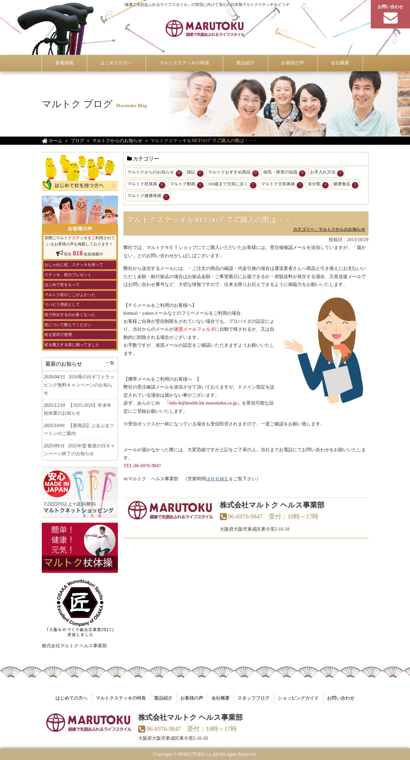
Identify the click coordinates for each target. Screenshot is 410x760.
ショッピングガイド (298, 698)
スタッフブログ (254, 698)
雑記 (195, 173)
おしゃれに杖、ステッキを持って (73, 265)
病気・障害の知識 (284, 173)
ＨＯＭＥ (219, 478)
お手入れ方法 (327, 173)
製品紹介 (163, 698)
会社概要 (220, 698)
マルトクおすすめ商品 (233, 173)
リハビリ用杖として (62, 304)
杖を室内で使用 (58, 335)
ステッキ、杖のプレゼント (67, 275)
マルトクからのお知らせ (154, 173)
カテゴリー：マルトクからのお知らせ (329, 229)
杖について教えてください (67, 325)
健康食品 (345, 185)
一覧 (110, 363)
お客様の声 (191, 698)
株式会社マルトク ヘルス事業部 (74, 645)
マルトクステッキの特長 (121, 698)
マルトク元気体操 (282, 185)
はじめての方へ (72, 698)
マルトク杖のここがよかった (69, 295)
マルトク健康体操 (148, 196)
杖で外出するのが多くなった (69, 315)
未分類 (318, 185)
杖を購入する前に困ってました (71, 345)
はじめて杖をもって (62, 285)
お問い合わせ (340, 698)
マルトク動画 (187, 185)
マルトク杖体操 (146, 185)
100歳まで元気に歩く (232, 185)
